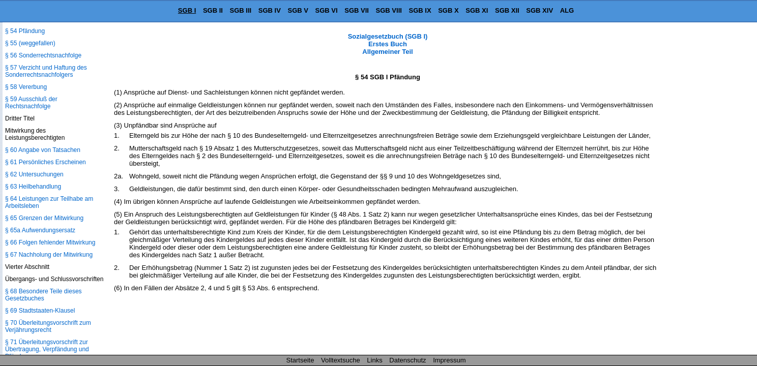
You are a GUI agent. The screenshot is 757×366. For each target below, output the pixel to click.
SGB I (187, 10)
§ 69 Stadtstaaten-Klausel (40, 310)
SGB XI (476, 10)
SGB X (448, 10)
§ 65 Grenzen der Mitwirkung (44, 218)
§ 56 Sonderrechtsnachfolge (43, 55)
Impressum (449, 360)
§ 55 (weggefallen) (30, 43)
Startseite (300, 360)
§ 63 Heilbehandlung (33, 186)
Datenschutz (407, 360)
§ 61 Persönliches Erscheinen (45, 162)
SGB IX (420, 10)
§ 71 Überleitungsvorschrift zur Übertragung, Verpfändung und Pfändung (47, 349)
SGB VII (356, 10)
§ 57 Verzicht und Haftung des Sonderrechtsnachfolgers (46, 71)
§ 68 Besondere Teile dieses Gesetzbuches (43, 295)
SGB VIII (389, 10)
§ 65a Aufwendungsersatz (40, 230)
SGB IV (269, 10)
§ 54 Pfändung (25, 31)
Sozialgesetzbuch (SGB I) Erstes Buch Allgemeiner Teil (388, 44)
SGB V (297, 10)
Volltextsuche (340, 360)
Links (374, 360)
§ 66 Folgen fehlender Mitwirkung (50, 242)
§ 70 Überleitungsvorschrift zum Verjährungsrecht (48, 326)
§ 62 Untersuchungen (34, 174)
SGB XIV (539, 10)
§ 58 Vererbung (26, 86)
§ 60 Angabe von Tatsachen (42, 150)
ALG (567, 10)
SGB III (241, 10)
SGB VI (326, 10)
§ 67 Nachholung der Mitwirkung (49, 254)
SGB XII (507, 10)
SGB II (213, 10)
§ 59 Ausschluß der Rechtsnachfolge (31, 103)
